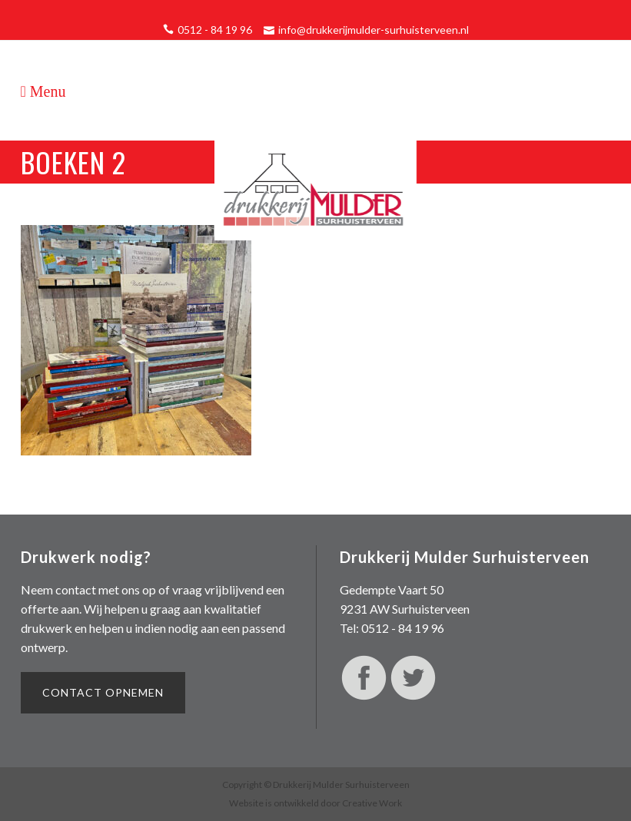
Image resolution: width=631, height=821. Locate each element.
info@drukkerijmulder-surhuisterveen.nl (373, 29)
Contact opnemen (103, 692)
